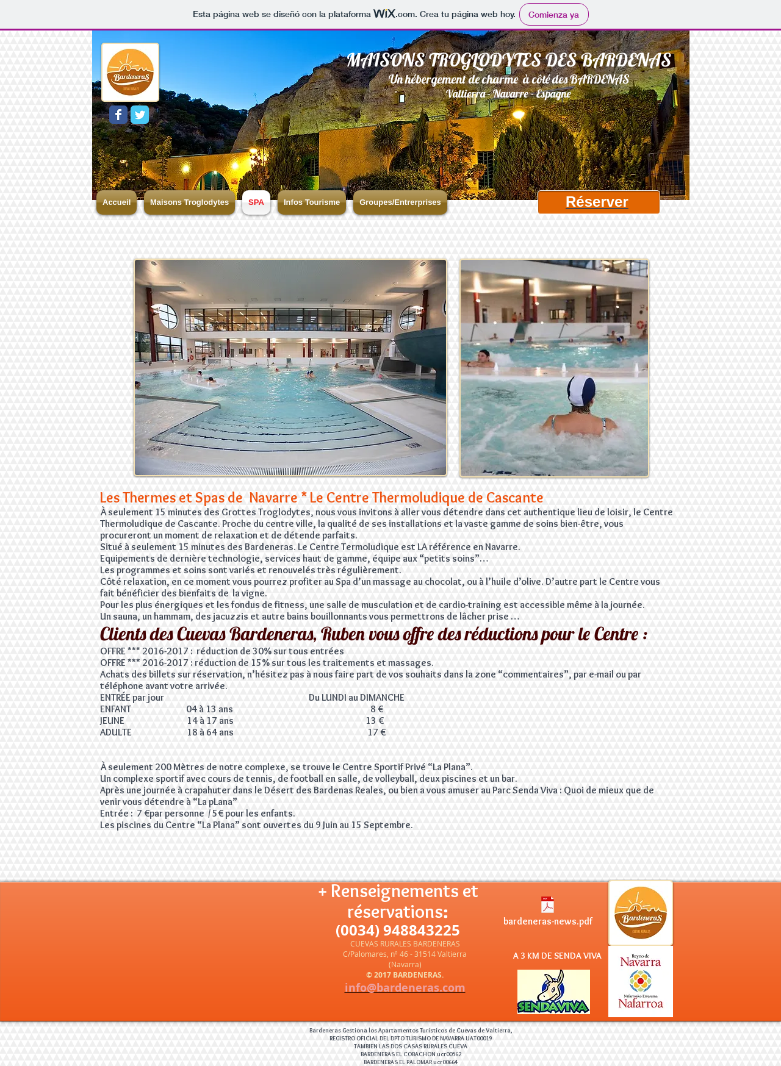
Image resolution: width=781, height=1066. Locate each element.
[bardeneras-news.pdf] (548, 913)
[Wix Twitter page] (140, 115)
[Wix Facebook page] (118, 115)
